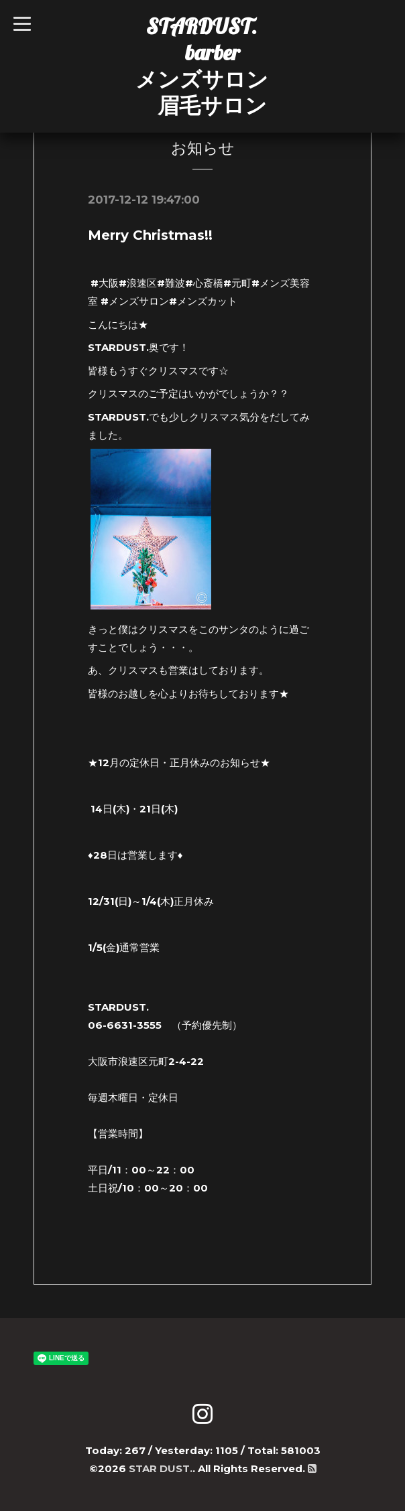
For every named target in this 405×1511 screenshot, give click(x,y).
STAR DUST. (160, 1468)
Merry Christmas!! (150, 235)
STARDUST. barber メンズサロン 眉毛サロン (201, 66)
